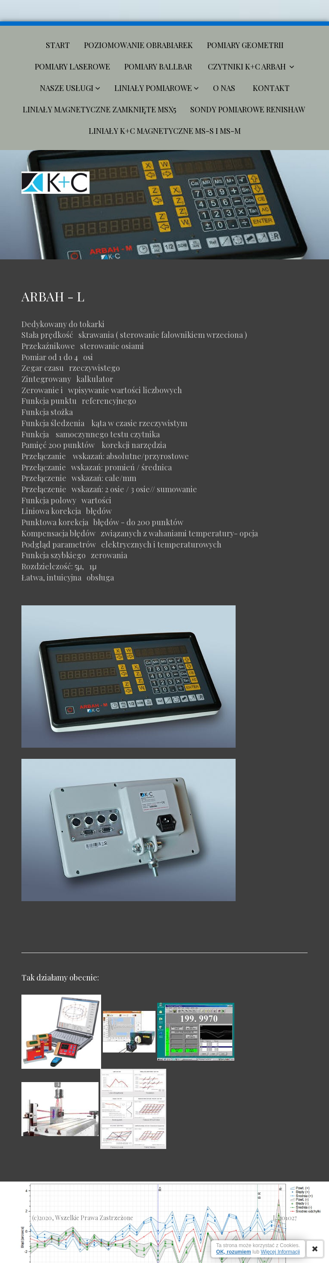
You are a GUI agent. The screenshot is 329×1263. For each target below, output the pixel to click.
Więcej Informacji (280, 1252)
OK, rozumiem (233, 1252)
